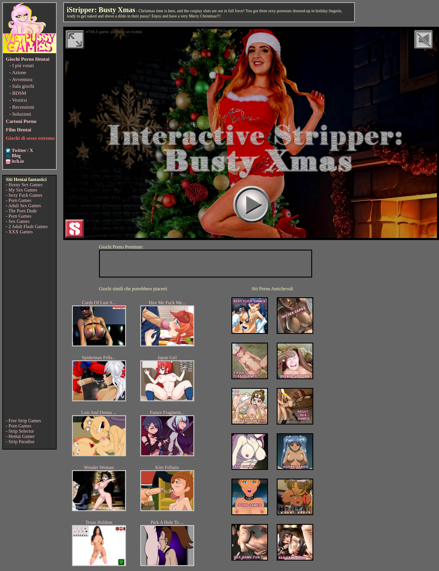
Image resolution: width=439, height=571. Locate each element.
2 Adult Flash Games (28, 226)
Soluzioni (21, 114)
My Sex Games (22, 189)
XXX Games (20, 231)
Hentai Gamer (21, 436)
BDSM (19, 93)
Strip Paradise (21, 441)
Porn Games (19, 200)
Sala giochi (23, 86)
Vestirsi (19, 100)
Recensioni (23, 107)
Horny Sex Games (25, 184)
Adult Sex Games (24, 205)
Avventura (22, 79)
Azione (19, 72)
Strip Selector (21, 431)
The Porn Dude (22, 210)
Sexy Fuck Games (25, 195)
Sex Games (18, 221)
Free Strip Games (24, 420)
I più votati (23, 65)
